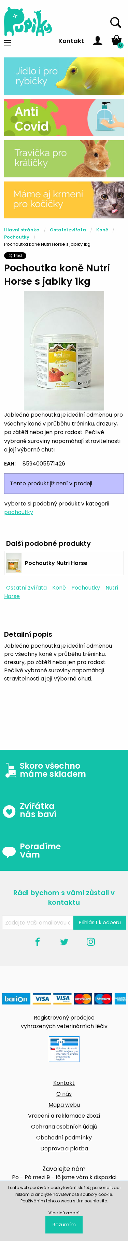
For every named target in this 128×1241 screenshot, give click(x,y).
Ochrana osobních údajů (64, 1127)
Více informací (64, 1213)
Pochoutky (16, 237)
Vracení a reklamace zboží (64, 1116)
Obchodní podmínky (64, 1138)
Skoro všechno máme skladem (44, 770)
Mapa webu (64, 1105)
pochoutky (18, 512)
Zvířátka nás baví (29, 810)
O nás (64, 1094)
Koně (102, 230)
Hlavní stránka (22, 230)
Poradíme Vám (31, 850)
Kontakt (71, 41)
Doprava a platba (64, 1148)
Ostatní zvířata (68, 230)
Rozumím (64, 1224)
